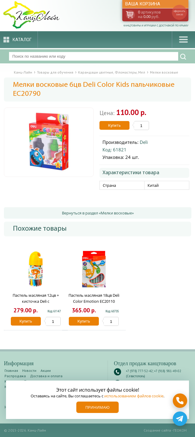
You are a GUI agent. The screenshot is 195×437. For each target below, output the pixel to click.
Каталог (22, 39)
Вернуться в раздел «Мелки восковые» (98, 213)
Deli (144, 142)
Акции (46, 370)
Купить (114, 125)
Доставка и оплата (46, 376)
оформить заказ (179, 12)
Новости (29, 370)
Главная (11, 370)
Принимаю (97, 407)
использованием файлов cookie (133, 396)
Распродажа (15, 376)
